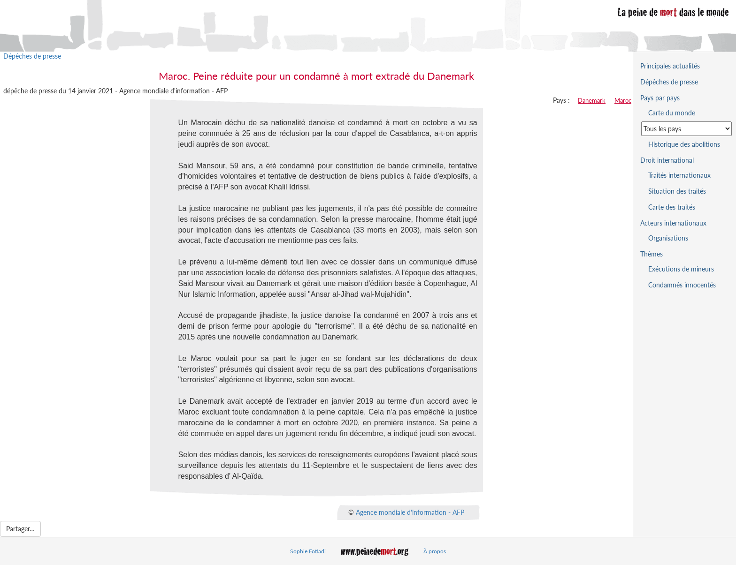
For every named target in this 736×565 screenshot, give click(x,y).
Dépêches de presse (32, 56)
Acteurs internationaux (673, 223)
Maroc (622, 100)
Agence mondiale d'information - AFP (410, 512)
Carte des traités (671, 207)
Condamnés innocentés (682, 285)
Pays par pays (660, 98)
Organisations (668, 238)
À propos (434, 551)
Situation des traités (677, 191)
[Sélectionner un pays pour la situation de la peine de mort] (686, 128)
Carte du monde (671, 113)
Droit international (667, 160)
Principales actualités (670, 66)
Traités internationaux (679, 175)
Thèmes (651, 254)
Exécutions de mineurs (681, 269)
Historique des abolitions (684, 144)
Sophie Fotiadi (308, 551)
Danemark (592, 100)
